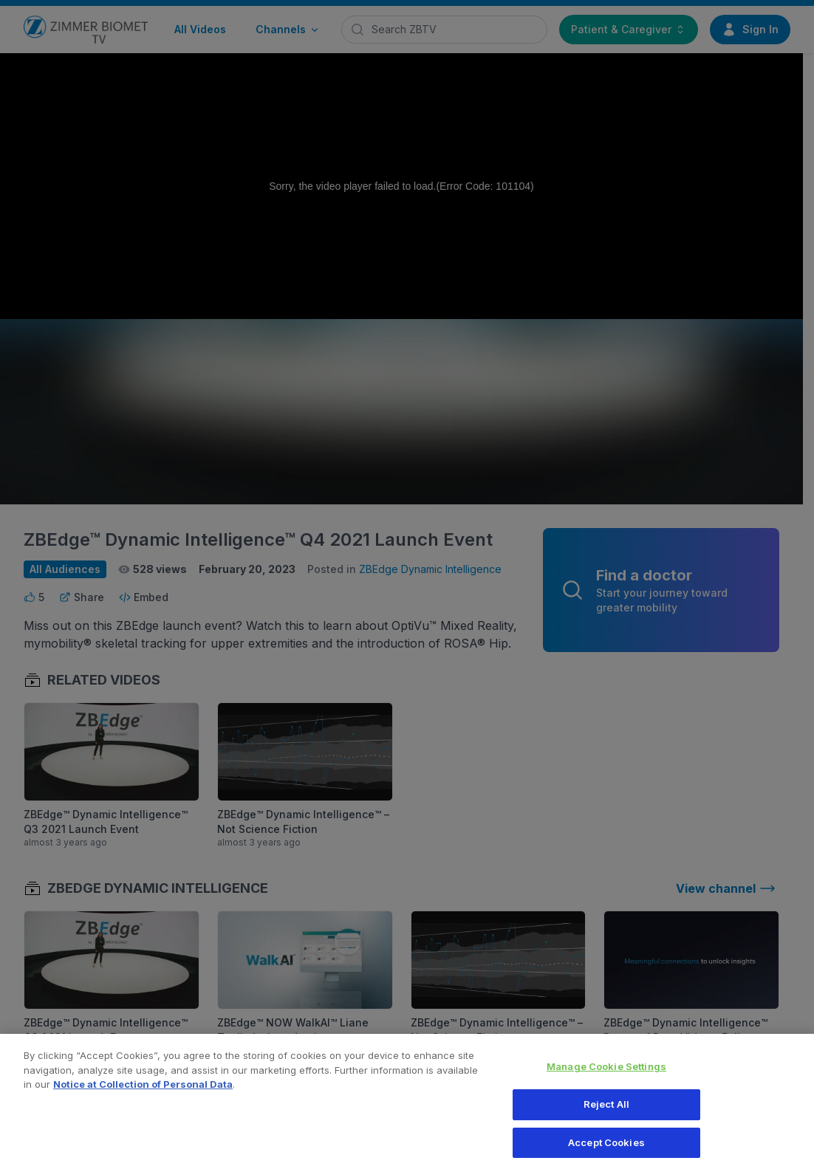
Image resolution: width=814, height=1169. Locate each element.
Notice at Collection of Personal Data (143, 1091)
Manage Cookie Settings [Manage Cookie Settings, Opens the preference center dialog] (606, 1073)
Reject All (606, 1111)
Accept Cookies (606, 1149)
